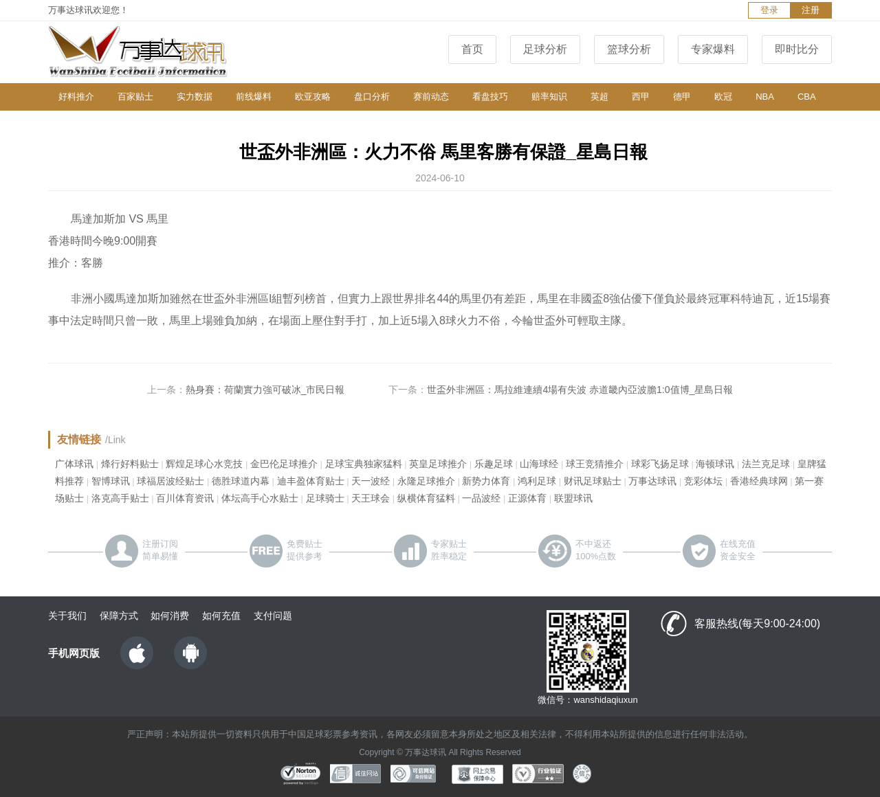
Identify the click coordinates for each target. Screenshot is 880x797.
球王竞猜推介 (595, 463)
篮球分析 (629, 49)
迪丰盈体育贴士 (310, 480)
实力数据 (194, 96)
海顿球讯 (715, 463)
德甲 (682, 96)
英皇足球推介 (438, 463)
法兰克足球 (766, 463)
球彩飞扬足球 (660, 463)
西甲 (641, 96)
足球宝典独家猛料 (363, 463)
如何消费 (170, 615)
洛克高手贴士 (120, 498)
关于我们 (67, 615)
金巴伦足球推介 (284, 463)
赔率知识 (549, 96)
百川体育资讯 (185, 498)
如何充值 (221, 615)
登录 (769, 10)
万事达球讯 (652, 480)
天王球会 (370, 498)
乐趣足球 (493, 463)
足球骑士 (325, 498)
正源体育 (527, 498)
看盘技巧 (490, 96)
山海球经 (539, 463)
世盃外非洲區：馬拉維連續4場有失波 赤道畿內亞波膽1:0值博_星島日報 (580, 389)
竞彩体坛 (703, 480)
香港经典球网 (759, 480)
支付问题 (273, 615)
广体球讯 (74, 463)
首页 (472, 49)
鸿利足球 (537, 480)
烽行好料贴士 (130, 463)
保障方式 (119, 615)
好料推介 (76, 96)
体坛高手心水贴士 (259, 498)
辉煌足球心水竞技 (204, 463)
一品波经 (481, 498)
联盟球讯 (573, 498)
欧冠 (723, 96)
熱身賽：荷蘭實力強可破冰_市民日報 (265, 389)
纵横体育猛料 (426, 498)
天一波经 (370, 480)
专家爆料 (713, 49)
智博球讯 (110, 480)
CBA (807, 96)
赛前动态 (431, 96)
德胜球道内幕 (241, 480)
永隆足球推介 (426, 480)
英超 (599, 96)
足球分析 (545, 49)
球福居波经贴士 (170, 480)
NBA (765, 96)
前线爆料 (254, 96)
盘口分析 (372, 96)
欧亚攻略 (313, 96)
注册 (811, 10)
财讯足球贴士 (593, 480)
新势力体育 (486, 480)
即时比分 (797, 49)
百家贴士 (135, 96)
